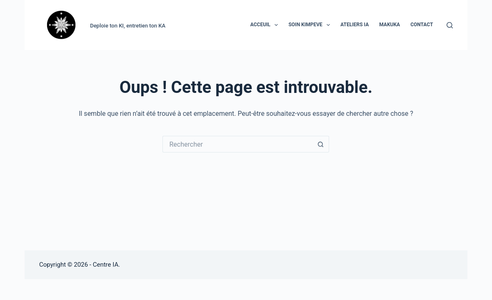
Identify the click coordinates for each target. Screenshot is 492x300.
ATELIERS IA (354, 25)
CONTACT (421, 25)
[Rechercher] (450, 25)
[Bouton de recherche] (320, 144)
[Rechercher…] (237, 144)
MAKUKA (389, 25)
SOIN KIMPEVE (310, 25)
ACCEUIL (266, 25)
